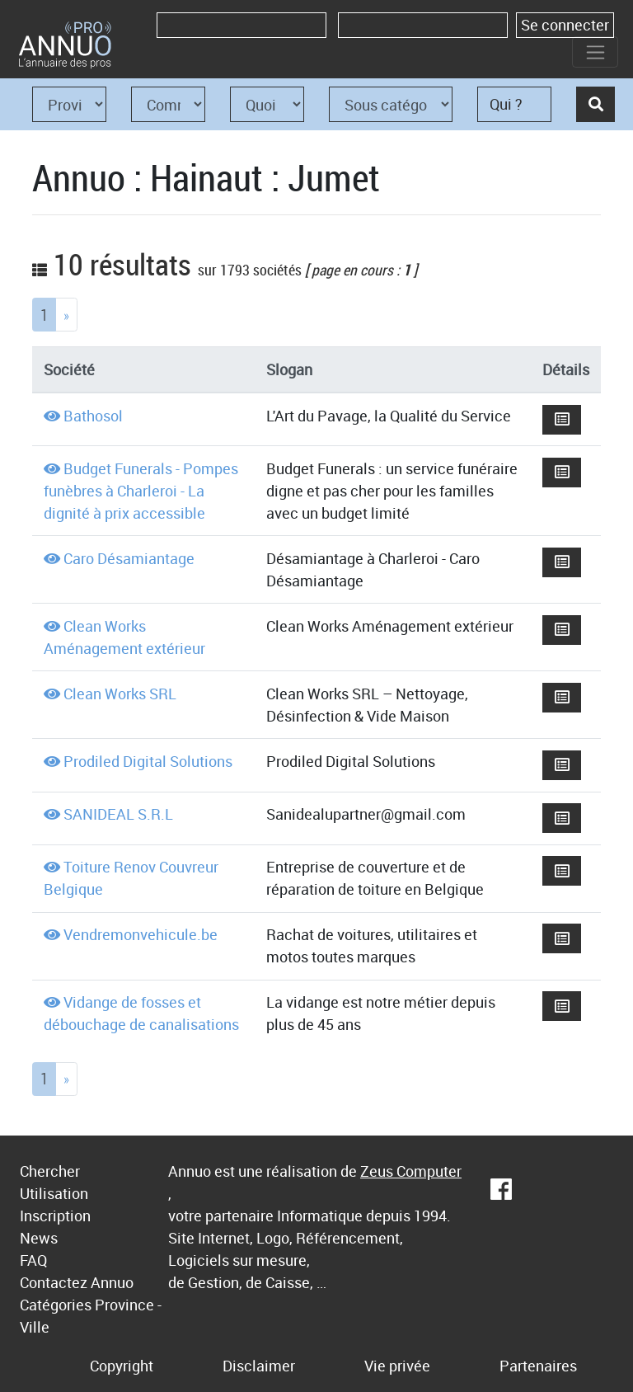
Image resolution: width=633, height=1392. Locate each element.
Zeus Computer (411, 1171)
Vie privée (397, 1366)
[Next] (66, 315)
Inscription (55, 1215)
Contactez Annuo (77, 1282)
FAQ (33, 1260)
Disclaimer (259, 1366)
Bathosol (93, 416)
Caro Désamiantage (129, 558)
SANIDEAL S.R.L (118, 814)
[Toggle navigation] (595, 52)
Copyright (121, 1366)
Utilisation (54, 1193)
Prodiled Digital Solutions (147, 761)
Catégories (55, 1304)
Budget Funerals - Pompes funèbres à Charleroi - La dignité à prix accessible (141, 491)
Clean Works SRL (119, 693)
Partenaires (538, 1366)
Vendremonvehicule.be (140, 934)
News (39, 1238)
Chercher (50, 1171)
